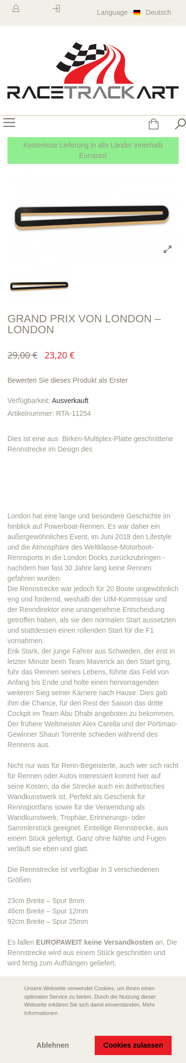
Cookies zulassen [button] (133, 1045)
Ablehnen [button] (53, 1045)
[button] (15, 1027)
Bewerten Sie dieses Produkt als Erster (67, 380)
